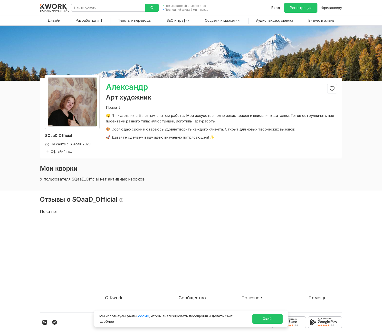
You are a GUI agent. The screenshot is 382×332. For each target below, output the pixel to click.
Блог (182, 258)
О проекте (114, 258)
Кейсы (184, 275)
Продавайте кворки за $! (262, 275)
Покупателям (252, 258)
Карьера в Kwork (119, 293)
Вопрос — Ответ (322, 258)
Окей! (268, 319)
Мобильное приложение (261, 302)
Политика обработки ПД (126, 275)
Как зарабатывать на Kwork (264, 284)
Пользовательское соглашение (131, 267)
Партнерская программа (199, 267)
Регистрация (301, 8)
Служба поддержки (325, 267)
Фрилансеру (331, 8)
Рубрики (248, 293)
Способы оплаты (119, 284)
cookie (143, 316)
